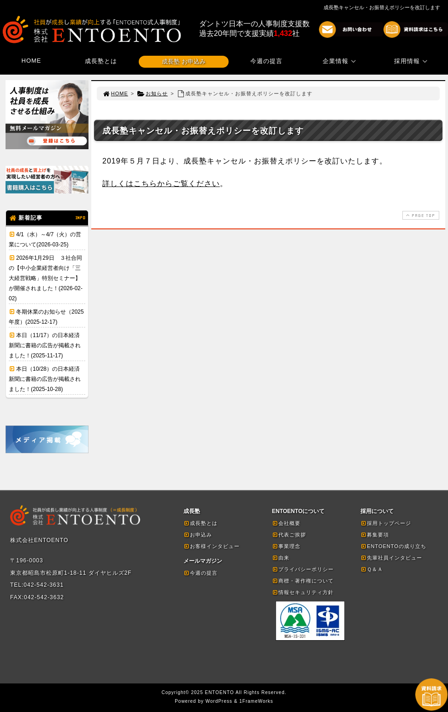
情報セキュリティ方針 (303, 592)
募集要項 (374, 534)
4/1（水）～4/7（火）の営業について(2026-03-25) (45, 239)
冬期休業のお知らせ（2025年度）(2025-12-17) (46, 317)
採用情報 (412, 61)
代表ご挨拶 (289, 534)
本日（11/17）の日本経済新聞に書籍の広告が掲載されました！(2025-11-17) (45, 345)
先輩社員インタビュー (391, 557)
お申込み (197, 534)
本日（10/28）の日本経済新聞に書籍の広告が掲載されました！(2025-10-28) (45, 379)
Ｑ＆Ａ (371, 569)
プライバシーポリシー (303, 569)
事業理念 (286, 546)
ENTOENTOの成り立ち (393, 546)
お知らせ (152, 93)
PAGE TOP (420, 215)
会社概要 (286, 523)
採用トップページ (385, 523)
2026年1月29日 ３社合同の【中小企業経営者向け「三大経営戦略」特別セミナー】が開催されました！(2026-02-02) (46, 278)
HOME (31, 60)
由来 (280, 557)
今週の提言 (266, 61)
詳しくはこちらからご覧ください (161, 183)
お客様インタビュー (211, 546)
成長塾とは (101, 61)
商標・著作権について (303, 581)
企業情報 (341, 61)
